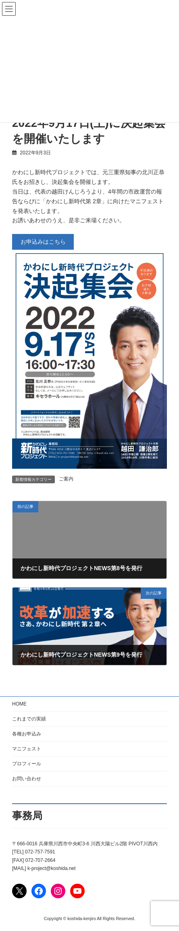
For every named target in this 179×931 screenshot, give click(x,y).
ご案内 (66, 479)
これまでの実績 (29, 719)
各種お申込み (26, 734)
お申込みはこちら (43, 241)
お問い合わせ (26, 778)
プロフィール (26, 764)
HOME (19, 704)
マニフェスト (26, 749)
